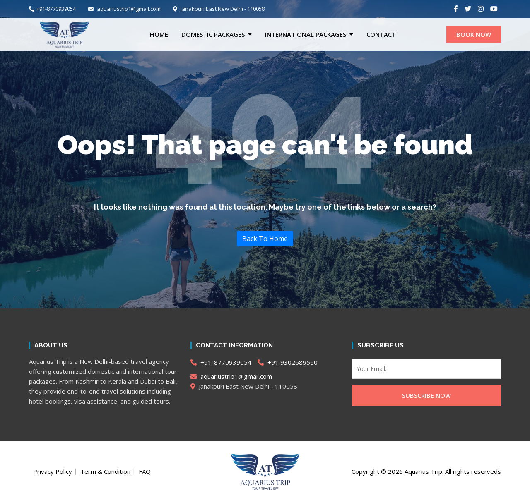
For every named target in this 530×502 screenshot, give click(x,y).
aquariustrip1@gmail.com (124, 8)
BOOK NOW (473, 34)
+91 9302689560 (288, 362)
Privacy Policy (52, 471)
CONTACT (381, 34)
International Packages (305, 34)
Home (159, 34)
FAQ (145, 471)
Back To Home (265, 238)
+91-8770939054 (52, 8)
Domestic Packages (213, 34)
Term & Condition (105, 471)
